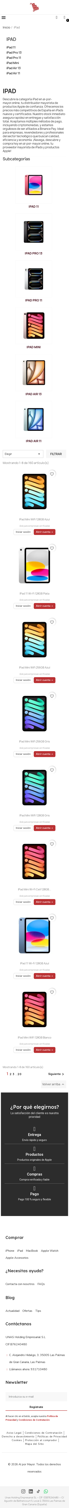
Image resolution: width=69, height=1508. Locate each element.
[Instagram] (23, 1491)
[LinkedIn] (31, 1491)
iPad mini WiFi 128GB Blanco (34, 1037)
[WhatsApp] (46, 1491)
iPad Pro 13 (14, 53)
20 (20, 1074)
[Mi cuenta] (64, 17)
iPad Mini (12, 63)
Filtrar (56, 454)
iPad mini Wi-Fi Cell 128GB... (34, 889)
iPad (11, 39)
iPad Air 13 (13, 68)
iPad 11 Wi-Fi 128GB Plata (34, 593)
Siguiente (56, 1074)
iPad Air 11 (13, 73)
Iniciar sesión (23, 531)
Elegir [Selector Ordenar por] (23, 454)
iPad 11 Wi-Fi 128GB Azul (34, 963)
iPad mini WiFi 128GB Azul (34, 519)
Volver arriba (53, 1084)
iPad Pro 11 (13, 58)
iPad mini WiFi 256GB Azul (34, 667)
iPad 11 (11, 47)
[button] (3, 17)
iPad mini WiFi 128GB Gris (34, 815)
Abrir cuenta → (44, 531)
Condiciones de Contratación (34, 1420)
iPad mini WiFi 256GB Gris (34, 741)
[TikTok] (38, 1491)
